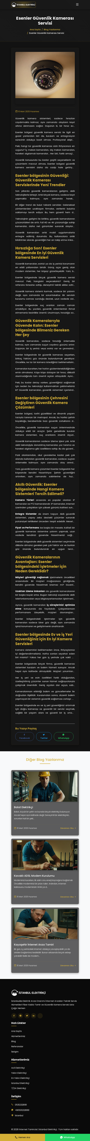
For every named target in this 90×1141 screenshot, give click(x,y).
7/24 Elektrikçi (18, 1088)
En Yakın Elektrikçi (20, 1078)
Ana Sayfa (16, 1031)
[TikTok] (40, 1016)
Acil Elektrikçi (18, 1067)
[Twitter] (27, 1016)
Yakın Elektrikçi (18, 1073)
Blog (13, 1041)
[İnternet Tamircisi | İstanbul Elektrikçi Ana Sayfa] (23, 4)
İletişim (14, 1051)
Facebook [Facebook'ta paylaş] (24, 737)
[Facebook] (14, 1016)
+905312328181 (22, 1110)
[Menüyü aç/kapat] (77, 5)
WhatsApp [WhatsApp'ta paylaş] (63, 737)
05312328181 (21, 1104)
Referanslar (17, 1046)
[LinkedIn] (33, 1016)
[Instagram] (20, 1016)
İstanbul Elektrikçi (20, 1083)
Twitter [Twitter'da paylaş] (44, 737)
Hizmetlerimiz (18, 1036)
